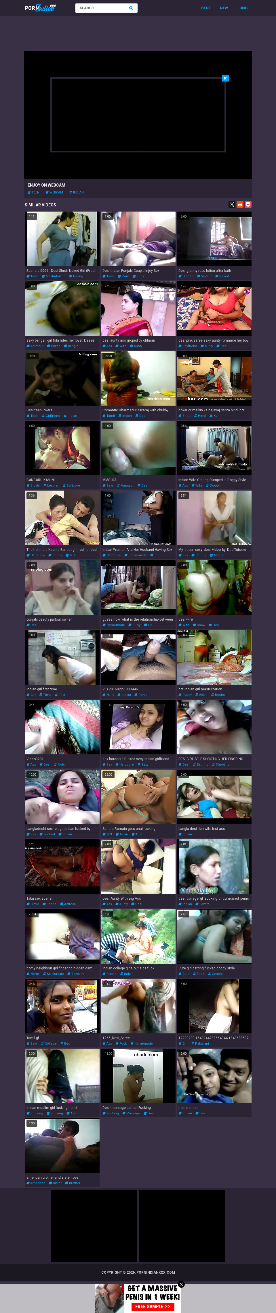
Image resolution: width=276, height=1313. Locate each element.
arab (71, 1113)
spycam (75, 974)
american (35, 1183)
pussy (185, 695)
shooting (221, 764)
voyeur (204, 276)
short (184, 416)
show (199, 625)
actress (68, 904)
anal (137, 834)
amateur (34, 346)
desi (221, 346)
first (60, 695)
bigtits (33, 485)
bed (65, 1043)
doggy (213, 485)
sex (183, 555)
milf (70, 555)
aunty (136, 346)
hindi (200, 416)
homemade (135, 555)
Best (205, 8)
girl (31, 695)
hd (148, 625)
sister (55, 1183)
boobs (55, 555)
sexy (107, 485)
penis (140, 695)
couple (198, 555)
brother (72, 1183)
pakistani (200, 1043)
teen (33, 192)
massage (131, 1113)
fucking (55, 1113)
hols (59, 764)
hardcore (35, 555)
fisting (76, 276)
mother (217, 555)
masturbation (54, 276)
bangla (71, 346)
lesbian (51, 485)
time (45, 695)
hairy (108, 695)
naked (222, 276)
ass (107, 346)
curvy (134, 625)
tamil (108, 416)
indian (76, 192)
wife (120, 346)
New (224, 8)
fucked (47, 834)
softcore (71, 485)
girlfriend (51, 416)
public (109, 974)
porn (123, 276)
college (49, 1043)
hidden (186, 276)
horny (32, 974)
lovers (202, 904)
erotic (32, 904)
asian (201, 695)
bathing (200, 764)
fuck (138, 276)
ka (213, 416)
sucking (34, 1113)
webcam (54, 192)
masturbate (53, 974)
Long (242, 8)
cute (183, 974)
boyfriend (187, 346)
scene (50, 904)
